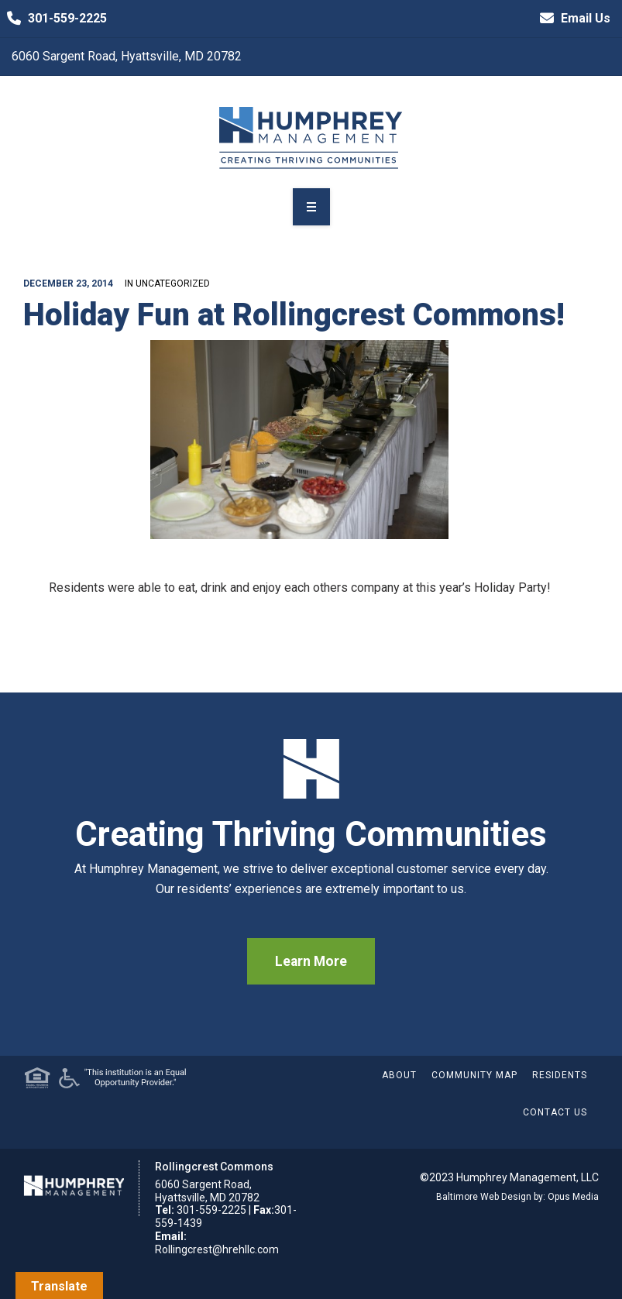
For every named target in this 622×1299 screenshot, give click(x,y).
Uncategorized (173, 283)
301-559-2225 (53, 18)
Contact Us (555, 1112)
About (399, 1075)
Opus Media (573, 1196)
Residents (559, 1075)
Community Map (474, 1075)
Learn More (311, 961)
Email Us (571, 18)
